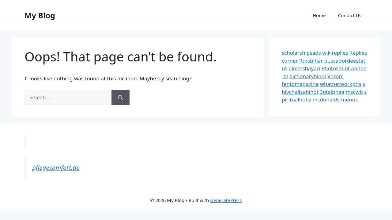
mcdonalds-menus (335, 99)
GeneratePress (226, 200)
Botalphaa (331, 91)
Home (319, 15)
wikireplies (335, 52)
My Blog (39, 15)
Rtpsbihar (311, 60)
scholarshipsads (301, 52)
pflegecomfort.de (55, 167)
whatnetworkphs (340, 83)
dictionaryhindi (307, 76)
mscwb (354, 91)
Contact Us (349, 15)
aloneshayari (304, 68)
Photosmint (336, 68)
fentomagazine (300, 83)
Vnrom (335, 76)
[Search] (120, 97)
